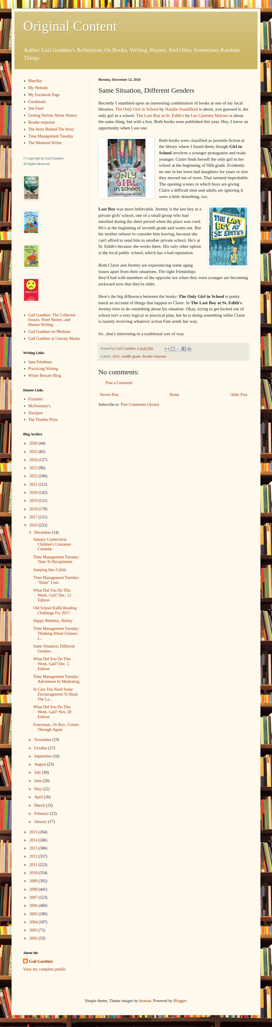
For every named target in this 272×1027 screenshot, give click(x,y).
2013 (34, 848)
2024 (34, 460)
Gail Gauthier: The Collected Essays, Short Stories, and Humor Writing (52, 320)
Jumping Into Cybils (49, 570)
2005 (34, 914)
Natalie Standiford (181, 109)
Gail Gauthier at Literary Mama (54, 338)
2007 (34, 897)
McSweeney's (39, 406)
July (38, 772)
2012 (34, 856)
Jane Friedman (40, 362)
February (42, 813)
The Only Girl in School (137, 109)
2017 (34, 517)
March (40, 805)
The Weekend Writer (45, 143)
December (43, 532)
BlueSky (35, 81)
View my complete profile (44, 969)
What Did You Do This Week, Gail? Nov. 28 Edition (52, 712)
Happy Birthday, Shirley (53, 621)
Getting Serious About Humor (52, 115)
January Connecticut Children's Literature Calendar (52, 544)
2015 (34, 832)
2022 (34, 476)
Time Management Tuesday (50, 136)
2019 (34, 500)
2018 (34, 509)
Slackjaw (35, 413)
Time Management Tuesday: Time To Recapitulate (56, 559)
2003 (34, 930)
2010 (34, 873)
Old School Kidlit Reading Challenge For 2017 (55, 610)
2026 (34, 443)
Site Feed (36, 108)
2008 (34, 889)
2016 (116, 356)
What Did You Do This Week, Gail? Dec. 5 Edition (52, 664)
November (43, 740)
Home (174, 395)
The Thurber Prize (43, 419)
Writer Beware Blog (44, 375)
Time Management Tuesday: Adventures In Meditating (56, 679)
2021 (34, 484)
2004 (34, 922)
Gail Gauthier (41, 961)
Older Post (239, 395)
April (39, 797)
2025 (34, 452)
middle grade (131, 356)
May (38, 789)
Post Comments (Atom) (140, 404)
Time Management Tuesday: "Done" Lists (56, 580)
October (41, 748)
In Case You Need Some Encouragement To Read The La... (55, 694)
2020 (34, 492)
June (38, 781)
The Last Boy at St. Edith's (160, 115)
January (41, 821)
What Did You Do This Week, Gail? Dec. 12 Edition (52, 595)
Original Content (70, 26)
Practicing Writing (43, 368)
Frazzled (35, 399)
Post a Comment (119, 383)
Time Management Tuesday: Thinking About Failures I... (56, 633)
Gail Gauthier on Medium (49, 331)
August (40, 764)
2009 (34, 881)
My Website (38, 88)
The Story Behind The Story (51, 129)
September (43, 756)
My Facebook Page (44, 95)
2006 (34, 905)
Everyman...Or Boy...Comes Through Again (56, 727)
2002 (34, 938)
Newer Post (109, 395)
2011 (34, 865)
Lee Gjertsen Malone (209, 115)
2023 (34, 468)
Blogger (179, 1001)
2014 (34, 840)
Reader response (154, 356)
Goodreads (37, 102)
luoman (145, 1001)
